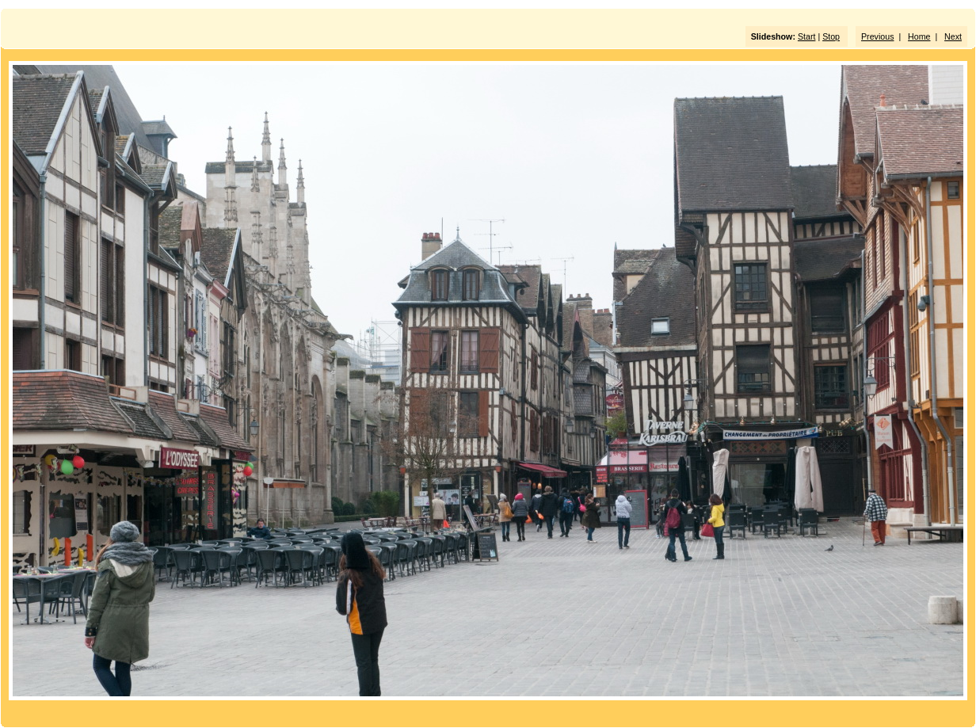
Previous (877, 36)
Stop (831, 36)
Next (953, 36)
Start (807, 36)
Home (919, 36)
